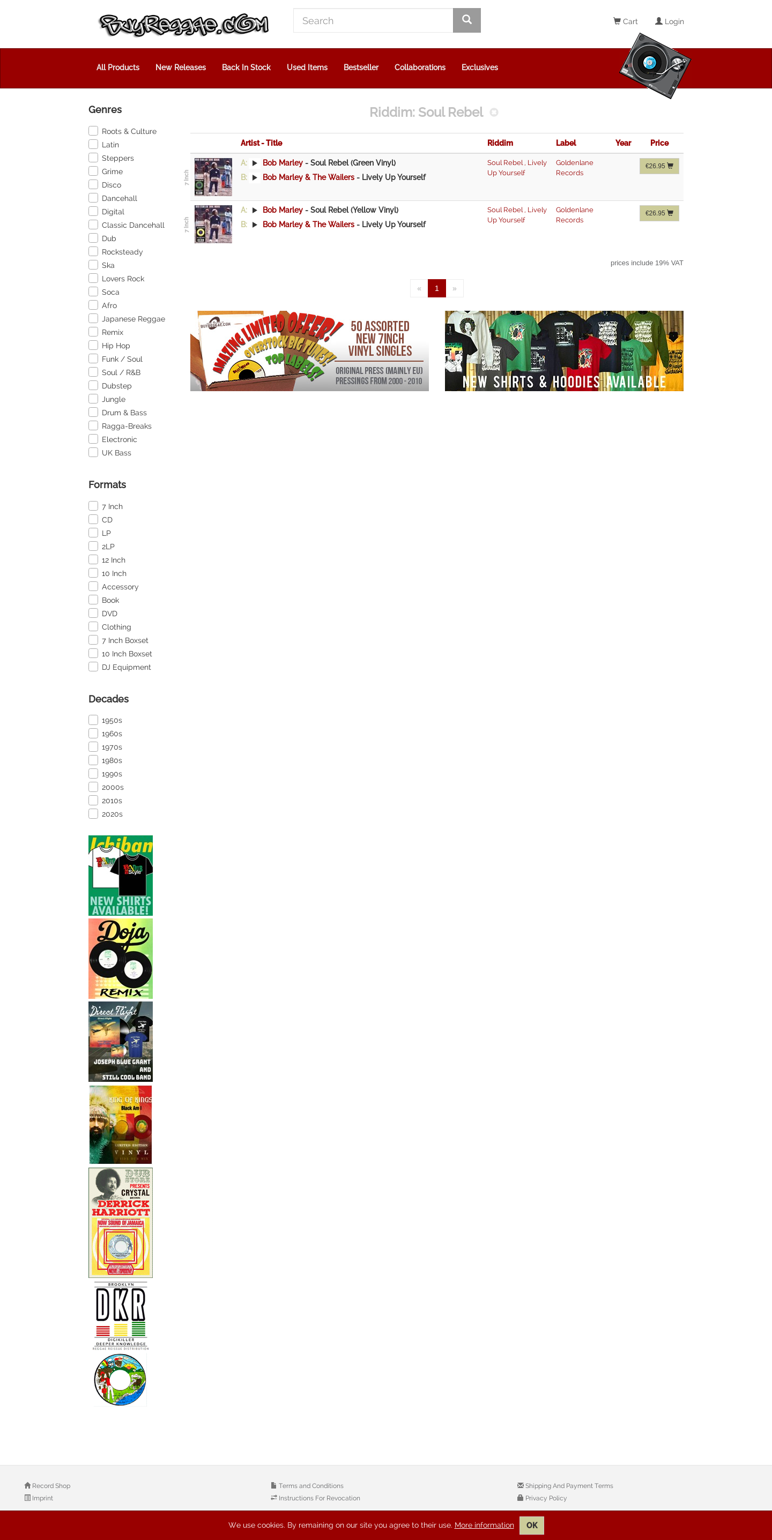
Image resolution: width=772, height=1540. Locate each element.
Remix (105, 332)
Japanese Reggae (126, 318)
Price (659, 143)
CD (100, 519)
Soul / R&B (114, 372)
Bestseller (361, 67)
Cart (625, 21)
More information (484, 1525)
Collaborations (420, 67)
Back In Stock (246, 67)
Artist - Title (261, 143)
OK (531, 1525)
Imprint (42, 1498)
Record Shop (50, 1486)
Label (566, 143)
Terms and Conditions (310, 1486)
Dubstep (110, 385)
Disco (104, 184)
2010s (105, 800)
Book (103, 599)
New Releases (180, 67)
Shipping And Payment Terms (568, 1486)
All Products (117, 67)
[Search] (373, 20)
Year (623, 143)
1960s (105, 733)
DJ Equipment (119, 666)
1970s (105, 746)
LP (99, 532)
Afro (102, 305)
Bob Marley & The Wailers (309, 177)
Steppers (111, 157)
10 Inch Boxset (120, 653)
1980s (105, 760)
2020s (105, 813)
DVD (102, 613)
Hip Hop (109, 345)
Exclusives (480, 67)
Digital (106, 211)
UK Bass (109, 452)
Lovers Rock (116, 278)
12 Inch (106, 559)
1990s (105, 773)
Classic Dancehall (126, 224)
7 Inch (105, 506)
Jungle (106, 398)
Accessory (113, 586)
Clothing (109, 626)
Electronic (112, 439)
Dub (102, 238)
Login (669, 21)
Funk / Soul (115, 358)
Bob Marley (283, 163)
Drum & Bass (117, 412)
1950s (105, 719)
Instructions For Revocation (318, 1498)
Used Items (307, 67)
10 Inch (107, 573)
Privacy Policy (545, 1498)
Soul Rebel (505, 163)
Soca (104, 291)
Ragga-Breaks (120, 425)
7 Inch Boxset (118, 640)
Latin (103, 144)
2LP (101, 546)
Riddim (500, 143)
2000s (106, 786)
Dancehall (112, 198)
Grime (105, 171)
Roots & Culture (122, 131)
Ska (101, 265)
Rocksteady (115, 251)
